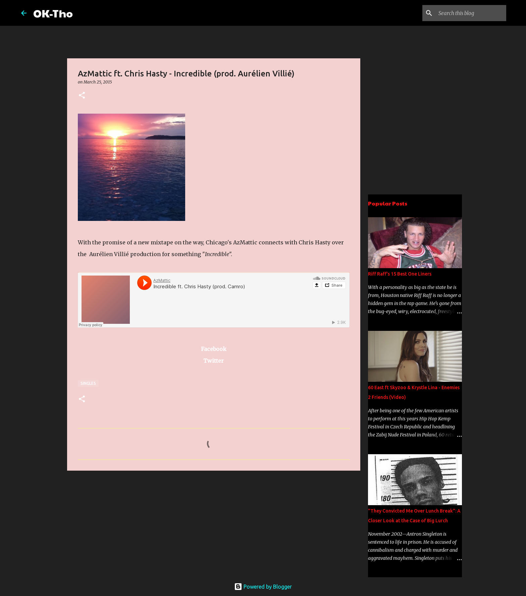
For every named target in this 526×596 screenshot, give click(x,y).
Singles (88, 383)
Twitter (213, 360)
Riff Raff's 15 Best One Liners (399, 274)
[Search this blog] (471, 13)
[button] (82, 95)
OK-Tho (53, 12)
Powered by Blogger (263, 587)
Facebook (213, 349)
